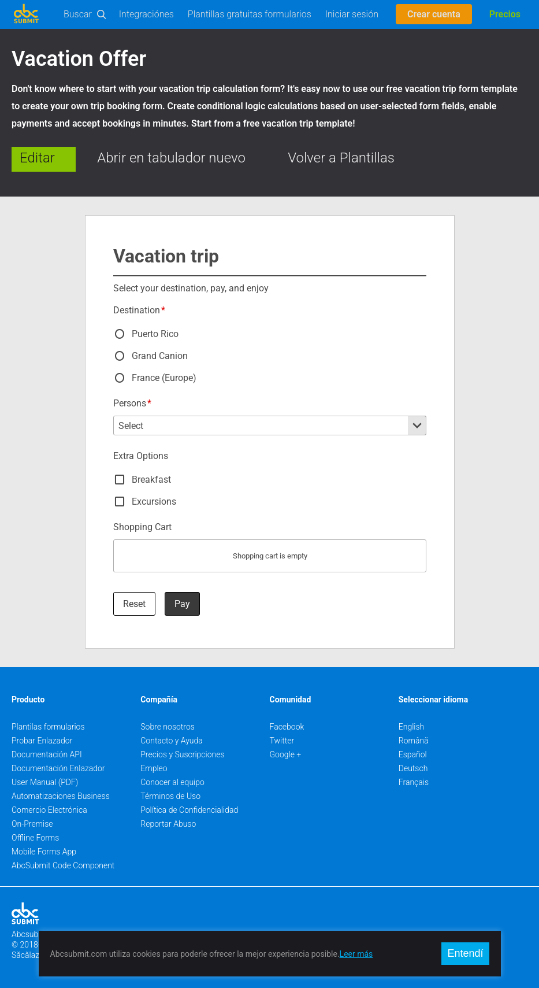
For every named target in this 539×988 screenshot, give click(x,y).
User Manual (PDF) (45, 782)
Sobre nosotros (167, 726)
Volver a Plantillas (341, 158)
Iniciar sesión (351, 14)
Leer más (356, 954)
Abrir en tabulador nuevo (171, 158)
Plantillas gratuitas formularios (249, 14)
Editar (37, 158)
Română (414, 740)
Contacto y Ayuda (171, 740)
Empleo (153, 768)
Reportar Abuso (168, 823)
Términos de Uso (170, 796)
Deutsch (413, 768)
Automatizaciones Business (61, 796)
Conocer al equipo (172, 782)
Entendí (465, 953)
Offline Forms (35, 837)
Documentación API (47, 754)
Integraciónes (146, 14)
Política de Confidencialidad (189, 810)
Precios (505, 14)
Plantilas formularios (48, 726)
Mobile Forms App (44, 851)
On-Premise (32, 823)
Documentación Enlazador (58, 768)
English (412, 726)
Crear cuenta (433, 14)
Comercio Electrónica (49, 810)
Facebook (287, 726)
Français (414, 782)
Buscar (78, 14)
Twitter (282, 740)
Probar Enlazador (42, 740)
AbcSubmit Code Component (63, 865)
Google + (286, 754)
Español (413, 754)
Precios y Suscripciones (182, 754)
